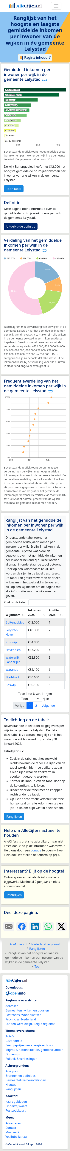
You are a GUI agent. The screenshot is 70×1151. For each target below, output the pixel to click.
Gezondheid (13, 1041)
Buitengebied (15, 622)
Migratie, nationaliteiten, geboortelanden (34, 1050)
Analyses (11, 1071)
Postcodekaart (15, 1110)
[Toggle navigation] (56, 6)
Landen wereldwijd (18, 1024)
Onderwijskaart (16, 1106)
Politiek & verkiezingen (21, 1059)
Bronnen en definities (20, 1076)
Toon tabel (13, 189)
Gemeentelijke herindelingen (25, 1080)
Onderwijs (12, 1054)
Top (37, 966)
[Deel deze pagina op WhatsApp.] (48, 926)
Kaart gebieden (16, 1102)
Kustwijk (11, 642)
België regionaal (44, 1024)
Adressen (11, 1006)
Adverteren (13, 1123)
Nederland (28, 1019)
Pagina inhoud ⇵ (35, 57)
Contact (10, 1128)
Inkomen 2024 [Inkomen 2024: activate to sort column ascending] (34, 612)
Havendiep (13, 650)
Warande (12, 670)
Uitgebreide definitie (20, 226)
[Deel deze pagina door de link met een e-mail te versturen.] (8, 926)
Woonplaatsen (31, 1015)
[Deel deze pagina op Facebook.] (21, 926)
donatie (35, 850)
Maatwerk (12, 1132)
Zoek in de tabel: (36, 602)
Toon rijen (35, 699)
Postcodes (12, 1015)
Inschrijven (14, 895)
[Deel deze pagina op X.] (61, 926)
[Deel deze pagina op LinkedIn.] (35, 926)
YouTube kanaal (16, 1137)
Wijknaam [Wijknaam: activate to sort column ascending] (13, 615)
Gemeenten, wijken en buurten (27, 1010)
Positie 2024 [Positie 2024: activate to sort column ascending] (54, 612)
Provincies (12, 1019)
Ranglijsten (14, 817)
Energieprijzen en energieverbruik (29, 1045)
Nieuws (10, 1085)
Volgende (48, 706)
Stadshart (12, 677)
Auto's (9, 1036)
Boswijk (11, 685)
